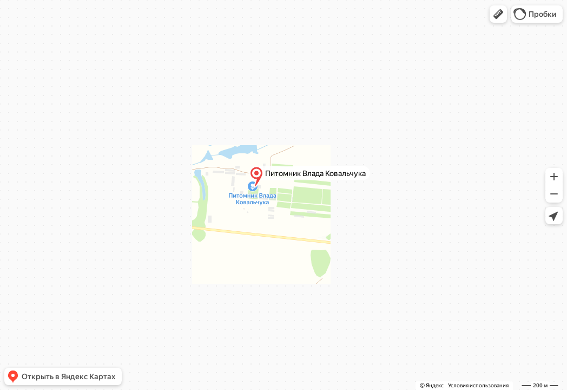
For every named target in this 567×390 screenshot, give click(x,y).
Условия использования (478, 385)
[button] (498, 14)
